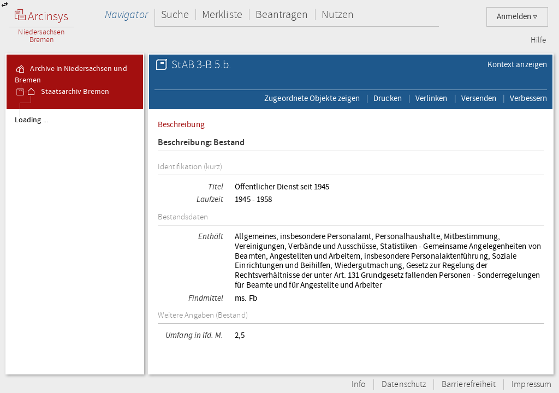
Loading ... (31, 120)
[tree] (75, 241)
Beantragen (281, 14)
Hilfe (538, 40)
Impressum (531, 384)
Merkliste (222, 14)
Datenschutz (404, 384)
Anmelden (517, 16)
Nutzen (338, 14)
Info (359, 384)
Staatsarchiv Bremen (67, 92)
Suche (175, 14)
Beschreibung (181, 124)
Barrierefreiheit (469, 384)
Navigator (126, 14)
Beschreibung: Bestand (201, 142)
